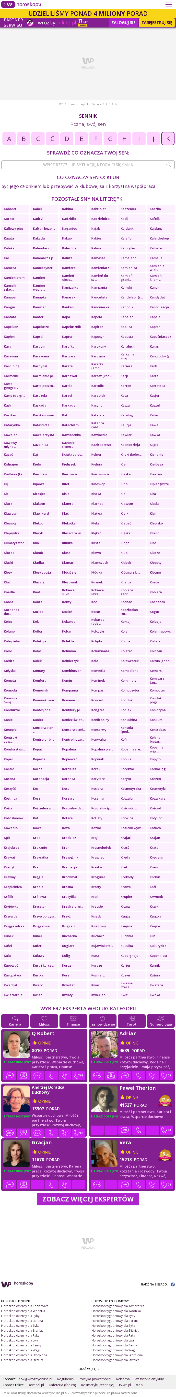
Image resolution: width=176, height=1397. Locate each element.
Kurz (65, 975)
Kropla (38, 887)
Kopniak (97, 759)
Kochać (126, 602)
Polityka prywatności (95, 1379)
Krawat (9, 857)
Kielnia (96, 464)
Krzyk (154, 906)
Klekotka (69, 523)
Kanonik (127, 307)
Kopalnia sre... (131, 749)
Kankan (68, 307)
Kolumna (69, 651)
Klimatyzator (14, 543)
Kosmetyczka (131, 788)
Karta (154, 376)
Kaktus (96, 238)
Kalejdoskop (159, 238)
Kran (66, 847)
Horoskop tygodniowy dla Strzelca (115, 1360)
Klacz (8, 503)
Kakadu (39, 238)
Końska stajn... (14, 749)
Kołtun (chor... (160, 661)
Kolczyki (97, 631)
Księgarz (69, 926)
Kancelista (99, 297)
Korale (9, 769)
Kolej (125, 631)
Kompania (70, 690)
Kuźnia (155, 975)
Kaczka (155, 209)
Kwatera (156, 985)
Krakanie (40, 847)
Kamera (10, 268)
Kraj (94, 837)
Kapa (66, 317)
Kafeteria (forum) (62, 1385)
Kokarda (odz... (98, 621)
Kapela (96, 317)
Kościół (155, 808)
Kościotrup (129, 808)
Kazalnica (40, 444)
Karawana (41, 356)
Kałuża (67, 258)
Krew (154, 867)
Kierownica (100, 474)
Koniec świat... (73, 720)
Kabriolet (98, 209)
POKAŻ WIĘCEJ (88, 1369)
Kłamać (67, 562)
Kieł (124, 464)
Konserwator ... (43, 729)
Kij (6, 484)
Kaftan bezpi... (44, 228)
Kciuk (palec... (72, 454)
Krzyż (66, 916)
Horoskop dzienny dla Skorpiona (24, 1355)
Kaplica (126, 327)
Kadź (124, 218)
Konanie (68, 700)
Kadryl (38, 218)
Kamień (39, 277)
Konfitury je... (72, 710)
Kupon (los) (158, 955)
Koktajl (126, 621)
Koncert (97, 700)
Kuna (95, 955)
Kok (36, 621)
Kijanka (39, 484)
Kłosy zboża (42, 572)
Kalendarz (41, 248)
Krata (154, 847)
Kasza (125, 405)
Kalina (96, 248)
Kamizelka (70, 287)
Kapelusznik (71, 327)
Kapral (38, 336)
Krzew (125, 906)
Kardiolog (12, 366)
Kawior (126, 435)
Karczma (98, 356)
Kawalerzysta (43, 435)
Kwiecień (98, 995)
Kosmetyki (158, 788)
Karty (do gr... (14, 395)
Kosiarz (97, 788)
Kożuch (155, 828)
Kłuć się (38, 582)
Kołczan (156, 651)
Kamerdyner (43, 268)
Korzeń (155, 778)
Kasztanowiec (44, 415)
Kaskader (69, 405)
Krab (36, 837)
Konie (8, 720)
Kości (8, 808)
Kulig (66, 955)
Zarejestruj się (156, 22)
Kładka (38, 562)
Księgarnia (41, 926)
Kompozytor (130, 690)
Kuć (152, 936)
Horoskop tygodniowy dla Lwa (113, 1340)
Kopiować (69, 759)
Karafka (68, 346)
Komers (156, 670)
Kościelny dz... (73, 808)
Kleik (124, 513)
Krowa (126, 887)
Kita (153, 494)
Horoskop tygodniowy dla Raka (113, 1335)
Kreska (96, 867)
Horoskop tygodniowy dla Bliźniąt (115, 1330)
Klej (153, 513)
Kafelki (155, 218)
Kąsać (8, 454)
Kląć (65, 513)
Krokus (155, 877)
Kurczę (96, 965)
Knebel (155, 582)
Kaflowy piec (13, 228)
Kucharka (69, 936)
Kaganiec (69, 228)
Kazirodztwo (101, 444)
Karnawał (69, 376)
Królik (8, 896)
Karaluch (128, 346)
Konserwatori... (73, 729)
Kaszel (155, 405)
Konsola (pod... (127, 729)
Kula (7, 955)
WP (61, 104)
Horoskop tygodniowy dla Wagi (113, 1350)
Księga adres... (15, 926)
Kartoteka (157, 385)
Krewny (10, 877)
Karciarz (68, 356)
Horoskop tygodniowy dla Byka (113, 1326)
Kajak (95, 228)
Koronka (68, 778)
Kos (35, 788)
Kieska (126, 474)
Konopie (10, 729)
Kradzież (69, 837)
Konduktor (12, 710)
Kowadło (11, 828)
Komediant (129, 670)
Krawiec (97, 857)
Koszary (68, 798)
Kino (124, 484)
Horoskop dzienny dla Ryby (20, 1316)
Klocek (9, 552)
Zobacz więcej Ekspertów (88, 1198)
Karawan (11, 356)
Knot (36, 592)
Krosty (96, 887)
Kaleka (9, 248)
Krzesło (97, 906)
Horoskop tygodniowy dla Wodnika (116, 1311)
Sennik (96, 104)
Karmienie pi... (44, 376)
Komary (39, 670)
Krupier (126, 896)
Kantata (10, 317)
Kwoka (155, 995)
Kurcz (66, 965)
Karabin (39, 346)
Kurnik (155, 965)
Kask (7, 405)
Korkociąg (158, 769)
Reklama (123, 1379)
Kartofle (97, 385)
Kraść (125, 847)
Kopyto (155, 759)
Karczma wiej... (127, 356)
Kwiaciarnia (13, 995)
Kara (7, 346)
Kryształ (39, 906)
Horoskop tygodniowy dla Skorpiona (117, 1355)
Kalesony (69, 248)
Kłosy (8, 572)
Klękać (96, 533)
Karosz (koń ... (101, 376)
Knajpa (126, 582)
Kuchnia (127, 936)
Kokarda (68, 621)
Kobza (38, 602)
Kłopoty (156, 562)
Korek (95, 769)
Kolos (37, 651)
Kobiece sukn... (68, 592)
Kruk (94, 896)
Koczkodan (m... (129, 611)
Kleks (95, 523)
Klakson (39, 503)
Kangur (9, 307)
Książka (155, 916)
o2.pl (139, 1385)
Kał (6, 258)
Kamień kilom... (156, 277)
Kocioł (67, 611)
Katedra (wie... (97, 425)
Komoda (10, 690)
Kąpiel (155, 444)
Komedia (98, 670)
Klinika (67, 543)
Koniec (38, 720)
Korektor (127, 769)
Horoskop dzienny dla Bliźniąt (22, 1330)
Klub (124, 552)
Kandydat (157, 297)
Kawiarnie (99, 435)
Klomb (38, 552)
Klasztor (127, 503)
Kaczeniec (129, 209)
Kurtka (38, 975)
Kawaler (10, 435)
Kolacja (155, 621)
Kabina (67, 209)
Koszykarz (157, 798)
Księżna (126, 926)
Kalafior (127, 238)
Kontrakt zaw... (10, 739)
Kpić (7, 837)
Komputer (157, 690)
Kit (123, 494)
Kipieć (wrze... (160, 484)
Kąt (35, 454)
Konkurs (156, 720)
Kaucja (126, 425)
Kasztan (10, 415)
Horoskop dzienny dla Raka (20, 1335)
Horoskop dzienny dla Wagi (20, 1350)
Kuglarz (68, 946)
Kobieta (156, 592)
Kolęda (96, 641)
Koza (66, 828)
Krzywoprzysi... (44, 916)
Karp (124, 376)
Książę (125, 916)
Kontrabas (158, 729)
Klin (36, 543)
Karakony (98, 346)
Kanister (39, 307)
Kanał (154, 287)
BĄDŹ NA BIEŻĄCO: (158, 1284)
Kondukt (127, 700)
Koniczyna (158, 710)
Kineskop (98, 484)
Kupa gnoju (129, 955)
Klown (96, 552)
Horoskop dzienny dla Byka (20, 1326)
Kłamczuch (99, 562)
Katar (154, 415)
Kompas (97, 690)
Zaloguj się (123, 22)
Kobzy (66, 602)
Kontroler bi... (43, 739)
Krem (37, 867)
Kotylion (156, 818)
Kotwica (127, 818)
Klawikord (41, 513)
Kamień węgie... (39, 287)
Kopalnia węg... (157, 749)
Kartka (67, 385)
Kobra (8, 602)
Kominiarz (129, 680)
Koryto (126, 778)
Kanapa (10, 297)
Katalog (127, 415)
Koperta (39, 759)
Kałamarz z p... (44, 258)
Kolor (8, 651)
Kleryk (38, 533)
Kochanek (157, 602)
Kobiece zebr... (127, 592)
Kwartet (68, 985)
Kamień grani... (126, 277)
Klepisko (156, 523)
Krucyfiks (69, 896)
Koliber (126, 641)
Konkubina (129, 720)
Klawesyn (11, 513)
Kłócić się (69, 572)
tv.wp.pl (125, 1385)
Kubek (8, 936)
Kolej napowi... (161, 631)
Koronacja (41, 778)
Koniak (126, 710)
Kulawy (38, 955)
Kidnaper (11, 464)
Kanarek (68, 297)
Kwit (124, 995)
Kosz (36, 798)
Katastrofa (41, 425)
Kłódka (96, 572)
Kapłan (155, 327)
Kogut (154, 611)
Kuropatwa (12, 975)
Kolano (9, 631)
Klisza (95, 543)
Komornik (40, 690)
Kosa (66, 788)
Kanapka (40, 297)
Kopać (37, 749)
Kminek (97, 582)
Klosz (66, 552)
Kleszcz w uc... (73, 533)
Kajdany (156, 228)
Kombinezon (72, 670)
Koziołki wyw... (132, 828)
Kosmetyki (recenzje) (97, 1385)
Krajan (155, 837)
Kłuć (7, 582)
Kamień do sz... (99, 277)
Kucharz (97, 936)
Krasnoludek (101, 847)
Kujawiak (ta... (102, 946)
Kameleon (128, 258)
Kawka (155, 435)
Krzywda (11, 916)
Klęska (125, 533)
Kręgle (38, 877)
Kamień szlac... (10, 287)
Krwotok (156, 896)
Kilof (65, 484)
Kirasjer (39, 494)
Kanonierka (100, 307)
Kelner (96, 454)
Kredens (156, 857)
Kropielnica (13, 887)
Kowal (38, 828)
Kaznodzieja (130, 444)
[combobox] (88, 164)
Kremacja (69, 867)
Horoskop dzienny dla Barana (22, 1321)
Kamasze (98, 258)
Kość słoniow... (15, 818)
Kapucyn (98, 336)
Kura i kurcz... (43, 965)
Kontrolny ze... (73, 739)
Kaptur (67, 336)
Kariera (126, 366)
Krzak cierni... (72, 906)
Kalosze (156, 248)
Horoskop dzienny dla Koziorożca (24, 1306)
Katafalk (97, 415)
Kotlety (96, 818)
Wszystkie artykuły (149, 1379)
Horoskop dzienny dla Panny (21, 1345)
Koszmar (98, 798)
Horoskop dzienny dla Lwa (19, 1340)
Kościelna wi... (44, 808)
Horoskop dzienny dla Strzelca (22, 1360)
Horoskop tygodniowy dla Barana (115, 1321)
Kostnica (10, 798)
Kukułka (127, 946)
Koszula (127, 798)
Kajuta (9, 238)
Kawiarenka (71, 435)
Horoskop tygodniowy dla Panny (114, 1345)
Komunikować (44, 700)
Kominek (98, 680)
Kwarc (38, 985)
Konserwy (98, 729)
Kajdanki (127, 228)
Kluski (8, 562)
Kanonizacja (159, 307)
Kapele (155, 317)
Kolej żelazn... (14, 641)
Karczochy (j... (160, 356)
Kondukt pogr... (156, 700)
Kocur (95, 611)
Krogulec (98, 877)
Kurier (125, 965)
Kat (64, 415)
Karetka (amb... (97, 366)
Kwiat (37, 995)
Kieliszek (69, 464)
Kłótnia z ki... (130, 572)
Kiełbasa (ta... (14, 474)
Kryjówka (11, 906)
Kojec (8, 621)
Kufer (37, 946)
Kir (6, 494)
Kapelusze (41, 327)
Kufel (8, 946)
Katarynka (12, 425)
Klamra (67, 503)
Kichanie (156, 454)
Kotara (67, 818)
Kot (35, 818)
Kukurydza (158, 946)
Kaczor (9, 218)
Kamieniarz (100, 268)
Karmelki (11, 376)
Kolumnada (100, 651)
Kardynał (40, 366)
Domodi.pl (35, 1385)
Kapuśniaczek (160, 336)
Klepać (126, 523)
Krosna (67, 887)
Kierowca (69, 474)
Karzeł (67, 395)
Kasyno (96, 405)
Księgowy (98, 926)
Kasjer (155, 395)
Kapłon (9, 336)
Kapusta (127, 336)
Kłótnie (155, 572)
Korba (37, 769)
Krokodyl (128, 877)
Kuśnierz (98, 975)
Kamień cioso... (68, 277)
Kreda (125, 857)
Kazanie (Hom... (68, 444)
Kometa (10, 680)
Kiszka (96, 494)
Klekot (38, 523)
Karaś (154, 346)
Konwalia (98, 739)
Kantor (38, 317)
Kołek (37, 661)
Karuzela (40, 395)
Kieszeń (156, 474)
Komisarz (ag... (157, 680)
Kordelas (69, 769)
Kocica (38, 611)
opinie (44, 1043)
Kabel (37, 209)
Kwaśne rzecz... (127, 985)
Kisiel (66, 494)
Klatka (155, 503)
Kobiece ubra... (97, 592)
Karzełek (98, 395)
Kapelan (127, 317)
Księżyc (155, 926)
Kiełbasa (156, 464)
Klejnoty (10, 523)
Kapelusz (11, 327)
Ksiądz (96, 916)
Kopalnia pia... (102, 749)
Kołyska (10, 670)
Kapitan (97, 327)
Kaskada (39, 405)
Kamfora (69, 268)
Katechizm (70, 425)
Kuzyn (125, 975)
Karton (126, 385)
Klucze (155, 552)
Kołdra (9, 661)
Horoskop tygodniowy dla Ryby (113, 1316)
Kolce (66, 631)
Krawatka (40, 857)
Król (153, 887)
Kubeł (37, 936)
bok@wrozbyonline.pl (35, 1379)
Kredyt (9, 867)
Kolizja (155, 641)
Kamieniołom (14, 277)
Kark (153, 366)
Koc (94, 602)
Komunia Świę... (11, 700)
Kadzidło (69, 218)
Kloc (153, 543)
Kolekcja (39, 641)
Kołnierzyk (70, 661)
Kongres (97, 710)
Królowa (39, 896)
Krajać (125, 837)
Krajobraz (11, 847)
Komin (67, 680)
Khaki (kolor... (131, 454)
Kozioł (96, 828)
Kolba (37, 631)
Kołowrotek (130, 661)
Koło (94, 661)
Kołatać (126, 651)
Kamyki (126, 287)
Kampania (99, 287)
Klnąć (125, 543)
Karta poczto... (44, 385)
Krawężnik (70, 857)
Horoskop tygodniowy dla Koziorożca (118, 1306)
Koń (124, 739)
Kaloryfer (128, 248)
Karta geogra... (11, 385)
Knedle (9, 592)
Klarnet (97, 503)
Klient (154, 533)
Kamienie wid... (157, 268)
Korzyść (10, 788)
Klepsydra (12, 533)
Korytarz (98, 778)
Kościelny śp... (101, 808)
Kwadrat (10, 985)
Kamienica (129, 268)
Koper (8, 759)
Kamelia (156, 258)
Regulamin (65, 1379)
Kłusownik (70, 582)
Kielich (38, 464)
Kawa (154, 425)
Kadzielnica (100, 218)
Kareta (67, 366)
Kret (124, 867)
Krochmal (69, 877)
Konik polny (100, 720)
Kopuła (126, 759)
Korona (9, 778)
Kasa (124, 395)
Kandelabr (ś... (132, 297)
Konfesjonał (42, 710)
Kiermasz (40, 474)
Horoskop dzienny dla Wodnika (23, 1311)
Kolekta (68, 641)
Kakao (67, 238)
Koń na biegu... (155, 739)
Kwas (95, 985)
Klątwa (96, 513)
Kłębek (126, 562)
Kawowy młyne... (10, 444)
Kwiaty (67, 995)
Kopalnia (69, 749)
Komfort (39, 680)
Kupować (11, 965)
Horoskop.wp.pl (78, 104)
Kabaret (10, 209)
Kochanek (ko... (11, 611)
